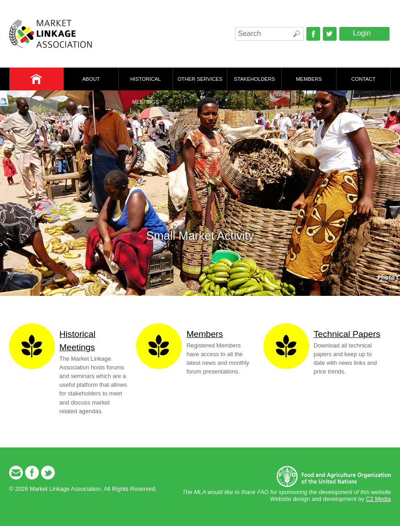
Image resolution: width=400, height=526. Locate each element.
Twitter (330, 34)
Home (37, 79)
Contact (363, 79)
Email (16, 472)
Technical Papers (347, 334)
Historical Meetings (145, 83)
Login (362, 33)
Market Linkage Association (50, 34)
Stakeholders (254, 79)
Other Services (200, 79)
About (91, 79)
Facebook (313, 34)
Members (309, 79)
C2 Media (378, 498)
